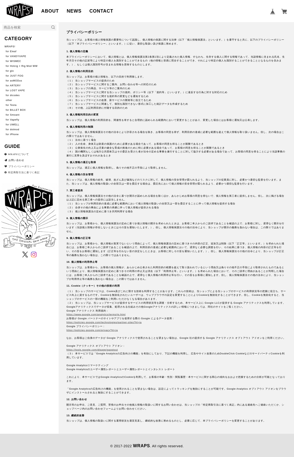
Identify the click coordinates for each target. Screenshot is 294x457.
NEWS (74, 11)
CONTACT (101, 11)
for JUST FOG (15, 75)
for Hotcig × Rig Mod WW (22, 66)
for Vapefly (12, 119)
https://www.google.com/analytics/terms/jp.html (96, 314)
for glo (10, 70)
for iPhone (12, 134)
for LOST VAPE (15, 90)
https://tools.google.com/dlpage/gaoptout (92, 349)
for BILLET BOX (16, 109)
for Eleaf (11, 51)
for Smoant (13, 114)
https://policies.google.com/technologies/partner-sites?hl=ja (104, 322)
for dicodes (13, 95)
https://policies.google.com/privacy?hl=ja (92, 330)
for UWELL (13, 124)
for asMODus (14, 80)
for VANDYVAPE (16, 56)
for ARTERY (13, 85)
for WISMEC (13, 61)
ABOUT (50, 11)
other (9, 100)
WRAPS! (9, 46)
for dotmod (12, 129)
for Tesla (11, 105)
